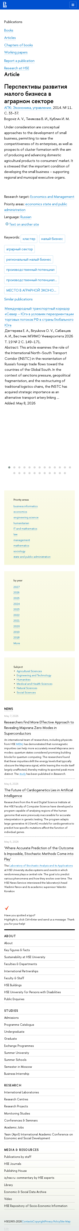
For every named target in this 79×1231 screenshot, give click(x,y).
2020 (16, 626)
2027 (16, 587)
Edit (6, 1229)
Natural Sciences (27, 688)
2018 (16, 637)
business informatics (25, 506)
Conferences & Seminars (20, 1120)
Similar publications (18, 299)
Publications (13, 21)
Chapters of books (18, 44)
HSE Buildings (12, 985)
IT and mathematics (25, 528)
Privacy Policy (52, 1221)
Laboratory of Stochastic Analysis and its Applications (41, 865)
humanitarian (21, 523)
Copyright (38, 1221)
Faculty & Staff (14, 978)
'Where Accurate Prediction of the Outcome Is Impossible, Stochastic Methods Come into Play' (39, 853)
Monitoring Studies (17, 1113)
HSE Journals (12, 1164)
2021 (16, 620)
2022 (16, 615)
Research (12, 1085)
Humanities (23, 679)
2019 (16, 632)
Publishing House (15, 1171)
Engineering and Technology (34, 675)
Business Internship (16, 1074)
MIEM (19, 744)
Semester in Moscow (18, 1067)
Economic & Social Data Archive (25, 1192)
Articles (10, 37)
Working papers (16, 52)
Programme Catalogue (19, 1025)
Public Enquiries (14, 999)
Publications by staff (17, 1157)
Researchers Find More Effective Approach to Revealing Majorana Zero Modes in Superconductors (39, 728)
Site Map (65, 1221)
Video (8, 1199)
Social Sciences (26, 692)
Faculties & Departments (20, 964)
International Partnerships (21, 971)
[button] (9, 467)
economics (20, 511)
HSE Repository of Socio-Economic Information (35, 1206)
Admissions (11, 1018)
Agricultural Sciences (29, 671)
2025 (16, 598)
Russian (25, 216)
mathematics (21, 545)
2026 (16, 592)
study (22, 774)
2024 (16, 604)
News (8, 709)
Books (8, 30)
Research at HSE (16, 68)
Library (8, 1185)
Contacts (27, 1221)
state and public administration (32, 557)
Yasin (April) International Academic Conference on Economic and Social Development (38, 1136)
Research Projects (16, 1106)
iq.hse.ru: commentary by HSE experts (29, 1178)
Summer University (16, 1053)
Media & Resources (21, 1150)
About (10, 936)
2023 (16, 609)
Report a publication (19, 60)
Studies (11, 1011)
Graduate (10, 1039)
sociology (19, 551)
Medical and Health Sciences (34, 684)
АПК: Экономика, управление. (28, 107)
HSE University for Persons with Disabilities (32, 992)
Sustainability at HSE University (24, 957)
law (15, 534)
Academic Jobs (14, 1127)
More (16, 643)
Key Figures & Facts (17, 950)
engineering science (26, 517)
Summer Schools (15, 1060)
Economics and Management (52, 196)
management (21, 540)
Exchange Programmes (19, 1046)
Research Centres (16, 1099)
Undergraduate (14, 1032)
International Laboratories (21, 1092)
